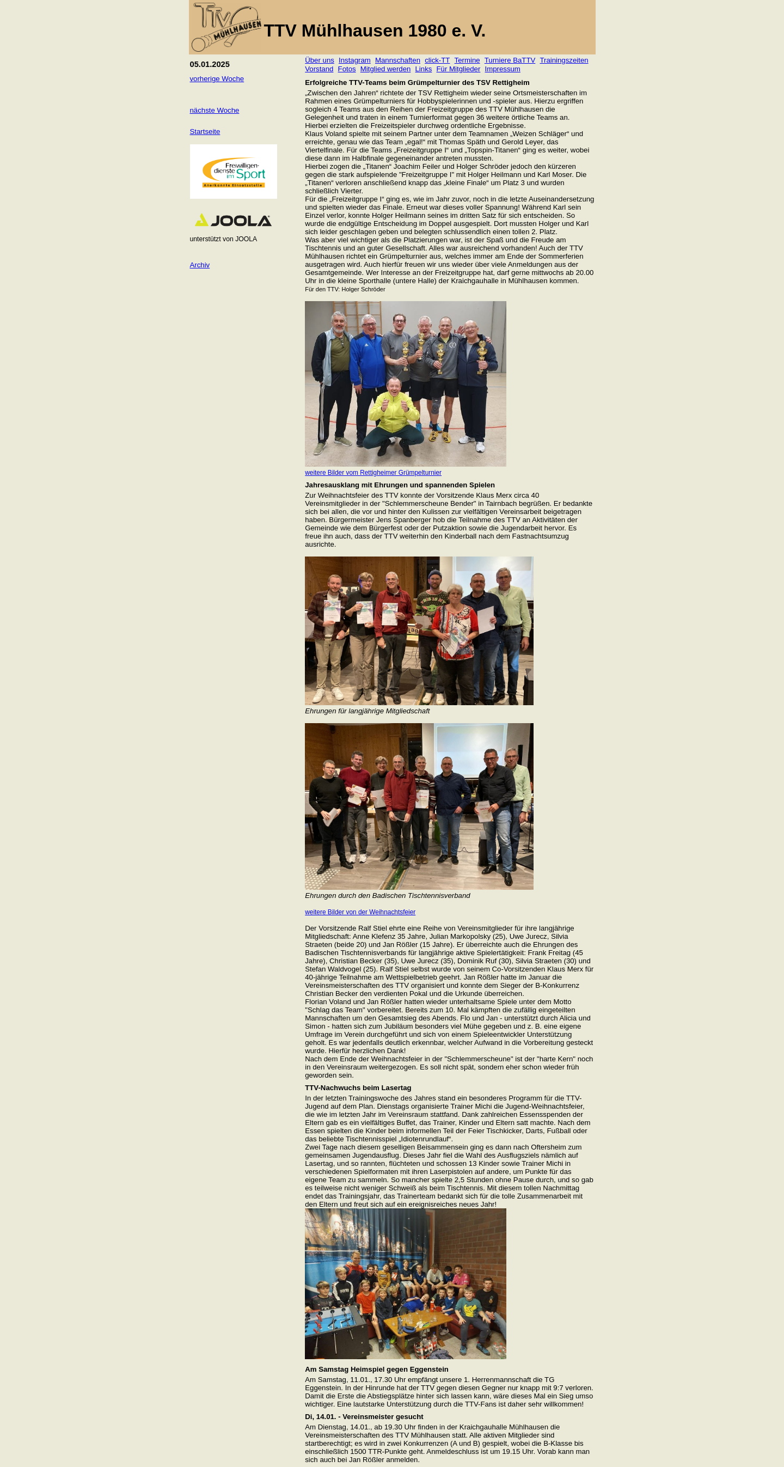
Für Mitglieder (459, 69)
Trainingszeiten (564, 60)
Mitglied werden (385, 69)
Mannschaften (397, 60)
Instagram (355, 60)
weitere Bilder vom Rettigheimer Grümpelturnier (373, 472)
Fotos (347, 69)
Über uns (319, 60)
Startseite (205, 131)
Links (423, 69)
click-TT (437, 60)
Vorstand (319, 69)
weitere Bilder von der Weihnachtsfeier (360, 912)
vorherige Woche (217, 79)
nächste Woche (215, 110)
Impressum (502, 69)
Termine (467, 60)
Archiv (200, 265)
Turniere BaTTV (510, 60)
